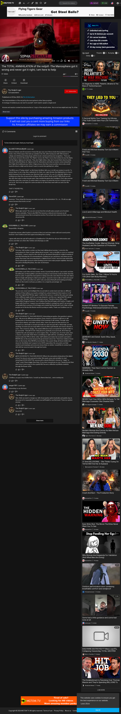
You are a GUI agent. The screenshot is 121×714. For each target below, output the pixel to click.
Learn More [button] (85, 703)
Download (24, 81)
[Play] (3, 61)
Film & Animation (29, 97)
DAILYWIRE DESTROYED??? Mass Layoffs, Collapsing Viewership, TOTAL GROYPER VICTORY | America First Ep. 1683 (99, 651)
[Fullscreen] (76, 61)
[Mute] (69, 61)
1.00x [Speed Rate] (57, 61)
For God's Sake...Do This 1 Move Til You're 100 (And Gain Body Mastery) (99, 275)
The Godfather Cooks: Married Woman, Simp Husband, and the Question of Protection (100, 244)
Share (6, 81)
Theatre (99, 53)
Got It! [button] (98, 710)
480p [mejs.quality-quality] (73, 61)
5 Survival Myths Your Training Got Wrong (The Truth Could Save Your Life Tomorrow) (100, 119)
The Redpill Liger (14, 90)
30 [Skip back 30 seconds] (61, 60)
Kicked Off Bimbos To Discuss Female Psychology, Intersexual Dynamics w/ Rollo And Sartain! (100, 307)
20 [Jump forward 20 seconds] (65, 60)
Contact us (76, 711)
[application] (40, 41)
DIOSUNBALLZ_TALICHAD (18, 226)
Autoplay (111, 53)
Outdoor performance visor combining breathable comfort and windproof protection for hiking (98, 588)
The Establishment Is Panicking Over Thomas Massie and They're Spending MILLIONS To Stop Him (101, 682)
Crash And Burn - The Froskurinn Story (98, 493)
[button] (112, 3)
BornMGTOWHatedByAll (17, 149)
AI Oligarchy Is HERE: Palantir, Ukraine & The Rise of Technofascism (100, 85)
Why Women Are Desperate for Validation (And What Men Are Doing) (99, 556)
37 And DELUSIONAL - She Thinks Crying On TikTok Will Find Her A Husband (100, 462)
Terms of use (47, 711)
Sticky (88, 56)
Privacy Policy (58, 711)
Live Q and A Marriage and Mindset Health (99, 212)
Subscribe (71, 91)
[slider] (30, 60)
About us (68, 711)
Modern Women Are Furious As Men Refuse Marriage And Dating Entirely (100, 431)
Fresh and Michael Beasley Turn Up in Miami (100, 181)
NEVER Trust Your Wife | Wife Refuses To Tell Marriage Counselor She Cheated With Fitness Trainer (100, 401)
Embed (14, 81)
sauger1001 (13, 385)
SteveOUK (12, 196)
